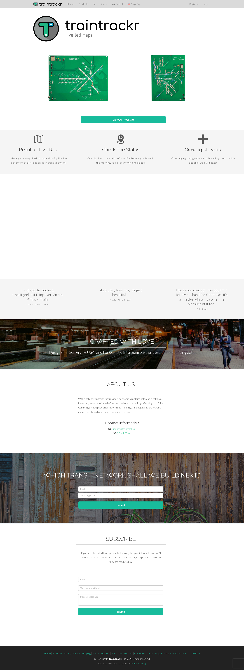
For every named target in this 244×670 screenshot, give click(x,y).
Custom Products (143, 653)
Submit (121, 505)
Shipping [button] (134, 4)
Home (70, 3)
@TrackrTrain (123, 433)
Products (83, 3)
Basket (117, 3)
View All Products (123, 119)
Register (193, 3)
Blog (157, 653)
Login (205, 3)
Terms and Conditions (189, 653)
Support (105, 653)
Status (95, 653)
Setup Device (100, 3)
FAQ (113, 653)
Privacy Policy (168, 653)
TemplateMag (138, 663)
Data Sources (125, 653)
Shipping (86, 653)
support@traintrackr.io (123, 428)
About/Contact (72, 653)
